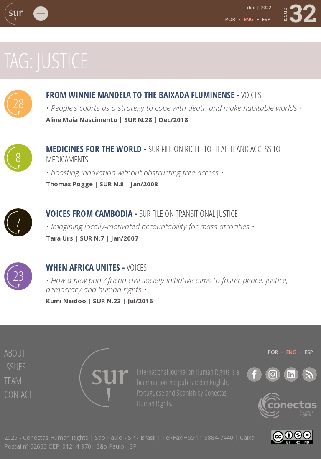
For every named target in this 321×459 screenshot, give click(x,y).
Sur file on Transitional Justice (188, 213)
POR (230, 19)
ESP (266, 19)
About (14, 353)
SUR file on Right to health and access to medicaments (163, 154)
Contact (18, 394)
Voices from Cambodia (89, 213)
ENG (249, 19)
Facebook (254, 374)
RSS (309, 374)
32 (299, 12)
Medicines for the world (94, 149)
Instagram (272, 374)
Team (13, 380)
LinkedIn (291, 374)
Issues (15, 366)
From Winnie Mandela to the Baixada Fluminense (140, 95)
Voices (251, 95)
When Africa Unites (83, 267)
